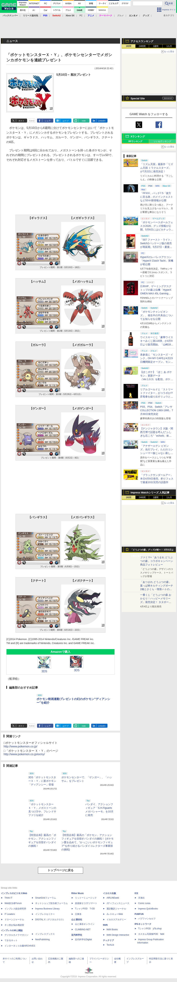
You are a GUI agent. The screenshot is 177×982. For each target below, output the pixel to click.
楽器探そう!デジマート (86, 903)
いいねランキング (162, 141)
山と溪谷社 (76, 919)
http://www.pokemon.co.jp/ (20, 746)
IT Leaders (10, 914)
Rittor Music (77, 893)
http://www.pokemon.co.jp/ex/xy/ (24, 754)
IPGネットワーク (143, 924)
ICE (136, 893)
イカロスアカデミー (116, 919)
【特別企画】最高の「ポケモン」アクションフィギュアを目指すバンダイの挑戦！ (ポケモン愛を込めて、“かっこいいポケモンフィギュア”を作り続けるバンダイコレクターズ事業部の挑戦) (87, 842)
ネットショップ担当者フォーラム (51, 903)
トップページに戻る (61, 870)
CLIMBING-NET (82, 929)
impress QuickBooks (148, 908)
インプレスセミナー (45, 914)
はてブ (66, 121)
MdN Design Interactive (118, 935)
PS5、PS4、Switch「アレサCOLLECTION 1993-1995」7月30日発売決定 (156, 410)
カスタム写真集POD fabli (151, 934)
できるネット (11, 940)
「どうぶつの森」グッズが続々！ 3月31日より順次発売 (152, 550)
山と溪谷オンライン (84, 924)
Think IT (8, 898)
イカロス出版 (109, 893)
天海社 (141, 898)
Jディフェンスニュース (118, 903)
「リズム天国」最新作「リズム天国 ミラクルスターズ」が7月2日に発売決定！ (156, 168)
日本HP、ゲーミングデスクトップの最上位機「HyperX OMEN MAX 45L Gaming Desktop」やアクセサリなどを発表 (156, 293)
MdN (105, 925)
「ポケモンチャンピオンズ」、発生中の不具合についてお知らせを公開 (156, 315)
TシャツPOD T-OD (85, 908)
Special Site (138, 98)
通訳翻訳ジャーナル (116, 908)
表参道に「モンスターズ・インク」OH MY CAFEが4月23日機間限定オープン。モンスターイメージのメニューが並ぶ (156, 362)
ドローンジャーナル (14, 919)
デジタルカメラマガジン (16, 935)
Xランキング (138, 136)
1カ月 (169, 46)
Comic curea (144, 903)
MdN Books (112, 929)
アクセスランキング (142, 41)
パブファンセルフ (147, 918)
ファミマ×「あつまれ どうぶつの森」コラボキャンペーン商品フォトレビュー (156, 561)
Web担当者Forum (13, 903)
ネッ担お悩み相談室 (14, 925)
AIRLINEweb (113, 898)
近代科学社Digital (83, 939)
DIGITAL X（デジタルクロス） (50, 919)
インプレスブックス (45, 934)
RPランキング (135, 141)
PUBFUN (139, 914)
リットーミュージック (86, 898)
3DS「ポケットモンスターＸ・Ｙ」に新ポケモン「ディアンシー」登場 (42, 781)
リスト (32, 121)
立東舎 (78, 914)
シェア (48, 121)
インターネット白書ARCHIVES (20, 946)
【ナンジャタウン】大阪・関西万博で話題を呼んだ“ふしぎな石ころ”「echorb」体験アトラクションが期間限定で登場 (156, 435)
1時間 (128, 46)
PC (81, 15)
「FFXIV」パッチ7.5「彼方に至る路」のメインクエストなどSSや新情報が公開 (156, 197)
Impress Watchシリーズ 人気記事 (150, 492)
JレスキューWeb (115, 914)
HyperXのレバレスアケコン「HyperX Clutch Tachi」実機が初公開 (156, 261)
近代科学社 (76, 935)
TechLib (110, 945)
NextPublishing (42, 939)
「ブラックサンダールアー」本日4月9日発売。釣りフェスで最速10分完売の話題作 (156, 479)
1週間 (156, 46)
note (84, 121)
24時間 (142, 46)
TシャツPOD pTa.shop (150, 928)
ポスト (21, 121)
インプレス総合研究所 (15, 908)
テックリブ (108, 940)
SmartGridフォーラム (45, 898)
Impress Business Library (47, 908)
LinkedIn (102, 121)
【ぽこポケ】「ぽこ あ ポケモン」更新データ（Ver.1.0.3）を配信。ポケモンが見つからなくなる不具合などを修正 (156, 379)
